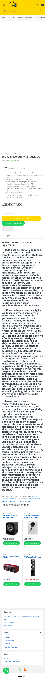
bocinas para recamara (22, 510)
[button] (13, 232)
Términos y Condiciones (12, 671)
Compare (23, 177)
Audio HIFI (11, 18)
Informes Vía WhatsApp (14, 232)
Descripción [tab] (7, 244)
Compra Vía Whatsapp (10, 552)
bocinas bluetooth (8, 510)
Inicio (3, 18)
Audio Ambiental (35, 508)
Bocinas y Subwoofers (24, 18)
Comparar (7, 652)
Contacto (7, 646)
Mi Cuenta (7, 667)
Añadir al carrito (23, 227)
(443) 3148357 (8, 635)
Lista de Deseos (9, 649)
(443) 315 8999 (9, 631)
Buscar (40, 10)
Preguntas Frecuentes (11, 656)
